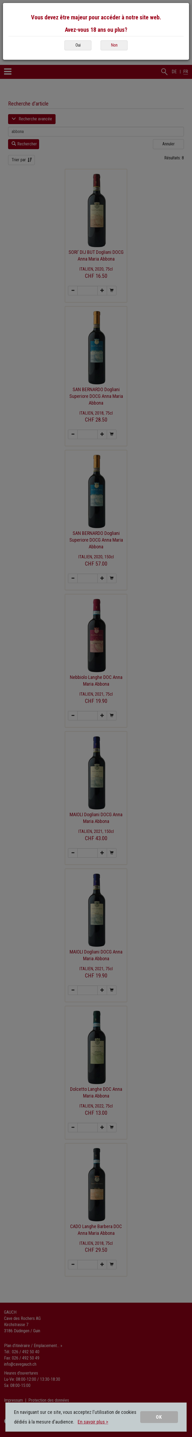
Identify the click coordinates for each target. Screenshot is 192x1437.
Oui (78, 45)
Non (114, 45)
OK (159, 1417)
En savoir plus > (93, 1422)
